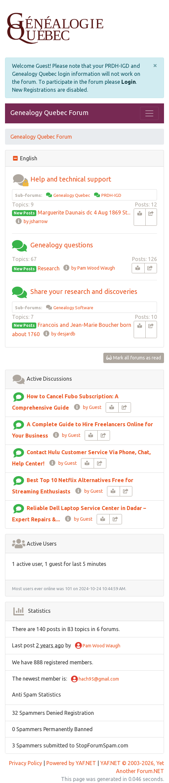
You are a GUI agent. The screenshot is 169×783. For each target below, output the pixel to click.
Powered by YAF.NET (71, 763)
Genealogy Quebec (71, 195)
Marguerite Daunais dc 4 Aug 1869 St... (84, 212)
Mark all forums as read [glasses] (133, 357)
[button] (20, 179)
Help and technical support (70, 179)
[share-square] (151, 217)
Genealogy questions (61, 245)
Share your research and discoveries (83, 291)
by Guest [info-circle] (87, 407)
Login (128, 82)
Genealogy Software (73, 307)
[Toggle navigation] (149, 113)
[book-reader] (140, 217)
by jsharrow (31, 221)
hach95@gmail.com (95, 679)
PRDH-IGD (111, 195)
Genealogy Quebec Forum (49, 112)
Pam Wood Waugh (97, 646)
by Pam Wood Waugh (89, 268)
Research (49, 268)
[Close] (155, 65)
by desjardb (59, 333)
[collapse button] (16, 158)
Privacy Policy (25, 763)
